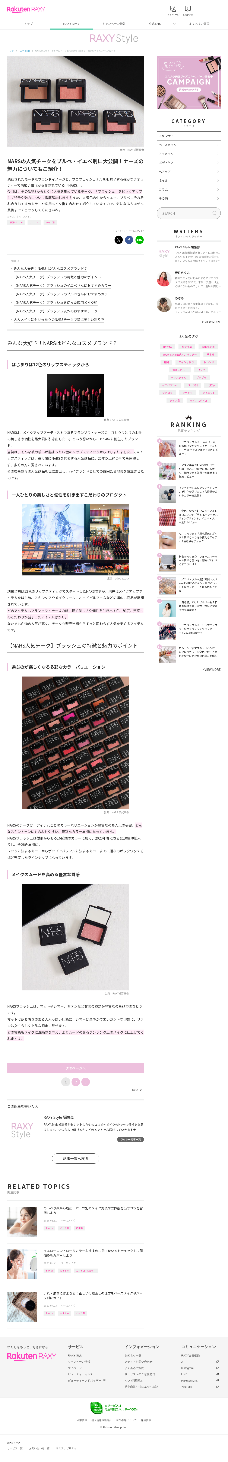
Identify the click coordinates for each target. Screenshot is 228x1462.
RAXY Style (71, 23)
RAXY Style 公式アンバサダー (180, 354)
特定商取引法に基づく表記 (141, 1386)
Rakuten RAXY (26, 9)
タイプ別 (50, 222)
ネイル (163, 180)
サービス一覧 (15, 1448)
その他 (163, 198)
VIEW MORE (211, 322)
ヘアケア (165, 171)
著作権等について (126, 1420)
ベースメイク (25, 216)
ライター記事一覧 (130, 1139)
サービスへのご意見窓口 (140, 1374)
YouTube (186, 1386)
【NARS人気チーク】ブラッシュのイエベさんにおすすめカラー (62, 285)
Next (137, 1090)
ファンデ (187, 393)
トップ (28, 23)
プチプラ (201, 377)
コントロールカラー (85, 1270)
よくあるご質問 (199, 23)
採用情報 (146, 1420)
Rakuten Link (189, 1380)
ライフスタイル (199, 400)
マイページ (75, 1368)
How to (49, 1228)
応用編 (79, 1228)
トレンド (209, 362)
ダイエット (208, 393)
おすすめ (64, 1270)
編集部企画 (208, 347)
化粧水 (211, 385)
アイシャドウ (186, 362)
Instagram (187, 1368)
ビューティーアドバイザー (84, 1380)
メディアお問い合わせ (138, 1361)
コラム (163, 189)
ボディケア (166, 162)
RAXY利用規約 (134, 1380)
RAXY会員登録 (190, 1355)
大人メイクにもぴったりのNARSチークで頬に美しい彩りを (59, 319)
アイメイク (166, 154)
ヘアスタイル (178, 377)
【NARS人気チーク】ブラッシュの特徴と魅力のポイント (57, 276)
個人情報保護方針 (101, 1420)
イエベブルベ (170, 385)
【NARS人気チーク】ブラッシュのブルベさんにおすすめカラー (62, 293)
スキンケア (166, 136)
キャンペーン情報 (114, 23)
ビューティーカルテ (80, 1374)
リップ (201, 370)
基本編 (210, 354)
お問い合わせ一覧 (39, 1448)
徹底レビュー (16, 222)
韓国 (166, 362)
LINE (184, 1374)
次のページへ (75, 1068)
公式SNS (155, 23)
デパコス (34, 222)
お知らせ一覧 (133, 1355)
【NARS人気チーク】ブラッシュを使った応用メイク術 (56, 302)
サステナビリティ (66, 1448)
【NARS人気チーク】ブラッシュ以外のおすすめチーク (56, 310)
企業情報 (82, 1420)
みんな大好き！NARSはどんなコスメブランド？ (50, 268)
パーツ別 (64, 1228)
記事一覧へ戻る (75, 1158)
